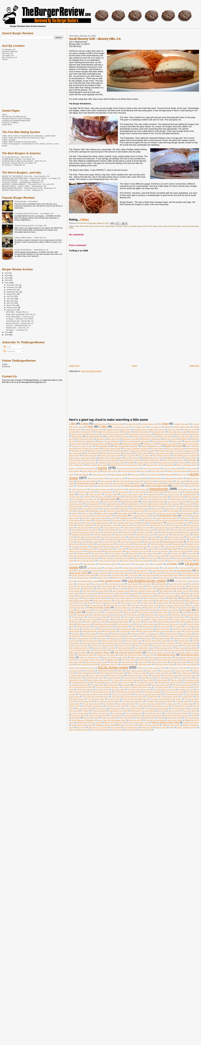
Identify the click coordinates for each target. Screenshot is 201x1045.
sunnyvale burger (147, 677)
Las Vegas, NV (8, 55)
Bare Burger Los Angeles (131, 439)
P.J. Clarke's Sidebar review (181, 619)
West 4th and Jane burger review (137, 722)
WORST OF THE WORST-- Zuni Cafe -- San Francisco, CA (25, 176)
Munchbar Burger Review (181, 603)
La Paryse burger (169, 568)
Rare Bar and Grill (115, 638)
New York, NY (7, 53)
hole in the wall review (152, 542)
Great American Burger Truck (188, 527)
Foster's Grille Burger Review (166, 518)
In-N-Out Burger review (86, 549)
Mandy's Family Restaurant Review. (140, 588)
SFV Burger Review (129, 659)
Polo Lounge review (163, 631)
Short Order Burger (128, 662)
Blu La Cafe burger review (160, 453)
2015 (7, 273)
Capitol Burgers (148, 481)
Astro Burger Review (141, 432)
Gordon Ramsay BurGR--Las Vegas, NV (30, 225)
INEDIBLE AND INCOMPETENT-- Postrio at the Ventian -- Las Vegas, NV (31, 178)
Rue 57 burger (97, 648)
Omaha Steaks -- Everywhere (26, 201)
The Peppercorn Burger (85, 701)
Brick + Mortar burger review (97, 465)
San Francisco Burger (100, 652)
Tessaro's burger (162, 680)
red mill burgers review (181, 638)
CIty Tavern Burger (122, 492)
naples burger (135, 605)
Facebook (6, 366)
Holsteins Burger (88, 544)
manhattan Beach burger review (169, 588)
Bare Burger (101, 439)
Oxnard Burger (105, 619)
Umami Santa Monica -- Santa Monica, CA (31, 250)
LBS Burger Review (171, 573)
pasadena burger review (118, 622)
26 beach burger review (149, 424)
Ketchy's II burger (158, 561)
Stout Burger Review (170, 675)
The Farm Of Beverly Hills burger (107, 687)
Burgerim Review (155, 478)
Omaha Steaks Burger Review (174, 617)
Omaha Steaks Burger (152, 617)
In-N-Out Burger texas (105, 549)
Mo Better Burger (147, 600)
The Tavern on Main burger (115, 706)
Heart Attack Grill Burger (92, 539)
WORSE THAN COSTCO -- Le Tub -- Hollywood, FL (22, 190)
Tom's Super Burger (190, 711)
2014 (7, 275)
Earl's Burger (187, 504)
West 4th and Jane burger (113, 722)
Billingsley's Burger (78, 451)
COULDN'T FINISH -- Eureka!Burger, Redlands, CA (22, 182)
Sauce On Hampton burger (89, 657)
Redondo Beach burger (90, 641)
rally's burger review (172, 636)
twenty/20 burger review (153, 715)
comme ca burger (95, 494)
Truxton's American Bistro (98, 715)
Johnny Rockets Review (102, 556)
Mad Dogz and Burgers (176, 586)
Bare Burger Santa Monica (151, 439)
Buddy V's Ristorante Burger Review (82, 468)
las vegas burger (184, 570)
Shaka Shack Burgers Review (168, 659)
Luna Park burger (160, 584)
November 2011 (13, 287)
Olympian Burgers (78, 617)
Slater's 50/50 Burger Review (86, 664)
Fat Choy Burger (173, 511)
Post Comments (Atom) (91, 371)
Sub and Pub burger (113, 677)
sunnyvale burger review (165, 677)
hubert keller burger (113, 546)
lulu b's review (146, 584)
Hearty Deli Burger (158, 539)
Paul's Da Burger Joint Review (147, 624)
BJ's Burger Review (117, 451)
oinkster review (163, 615)
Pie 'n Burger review (192, 626)
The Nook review (113, 699)
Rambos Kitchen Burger (190, 636)
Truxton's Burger (115, 715)
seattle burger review (137, 657)
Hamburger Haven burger (124, 534)
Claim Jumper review (174, 492)
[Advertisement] (104, 340)
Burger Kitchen (83, 474)
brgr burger (181, 462)
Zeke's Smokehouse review (78, 730)
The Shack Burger (182, 701)
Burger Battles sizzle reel (91, 471)
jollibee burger (119, 556)
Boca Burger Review (132, 458)
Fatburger (74, 513)
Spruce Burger (89, 670)
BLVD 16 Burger (129, 455)
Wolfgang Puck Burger (127, 725)
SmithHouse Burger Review (164, 664)
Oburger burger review (145, 612)
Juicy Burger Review (158, 556)
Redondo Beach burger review (112, 641)
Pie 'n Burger (177, 626)
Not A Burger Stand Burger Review (143, 610)
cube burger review (177, 497)
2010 (7, 332)
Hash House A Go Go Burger (87, 537)
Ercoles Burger (123, 508)
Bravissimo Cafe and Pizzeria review (111, 462)
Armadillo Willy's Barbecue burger (81, 432)
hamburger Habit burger (169, 532)
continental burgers (153, 494)
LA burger (172, 563)
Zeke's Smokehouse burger (187, 727)
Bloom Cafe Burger (92, 453)
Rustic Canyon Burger (164, 648)
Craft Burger (87, 497)
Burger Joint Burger (158, 471)
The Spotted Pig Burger (126, 704)
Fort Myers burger (126, 518)
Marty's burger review (89, 593)
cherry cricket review (105, 492)
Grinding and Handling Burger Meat (16, 120)
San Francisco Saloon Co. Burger (159, 652)
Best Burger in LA (149, 444)
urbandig (161, 718)
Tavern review (148, 680)
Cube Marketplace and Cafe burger (84, 499)
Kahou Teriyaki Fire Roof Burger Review (116, 558)
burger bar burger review (172, 468)
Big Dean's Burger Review (111, 448)
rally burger (130, 636)
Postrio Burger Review (119, 634)
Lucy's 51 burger (99, 584)
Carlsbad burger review (85, 483)
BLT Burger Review (141, 453)
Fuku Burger (86, 520)
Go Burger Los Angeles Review (178, 523)
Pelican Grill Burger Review (102, 626)
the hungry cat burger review (173, 692)
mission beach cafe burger (102, 600)
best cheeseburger (103, 446)
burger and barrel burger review (128, 468)
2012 (7, 280)
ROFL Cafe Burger (168, 643)
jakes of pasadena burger (113, 551)
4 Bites (84, 219)
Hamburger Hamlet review (102, 534)
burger (102, 468)
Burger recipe (182, 474)
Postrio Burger (104, 634)
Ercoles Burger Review (140, 508)
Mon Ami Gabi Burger (85, 603)
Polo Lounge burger (146, 631)
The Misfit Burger (187, 696)
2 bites (84, 423)
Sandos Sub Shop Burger (106, 655)
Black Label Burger (75, 453)
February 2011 (12, 307)
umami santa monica (108, 718)
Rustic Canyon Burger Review (186, 648)
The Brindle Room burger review (169, 682)
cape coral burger (106, 481)
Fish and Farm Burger (144, 513)
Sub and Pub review (131, 677)
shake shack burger (189, 659)
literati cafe (133, 578)
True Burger (195, 713)
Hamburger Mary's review (181, 534)
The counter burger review (160, 685)
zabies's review (161, 727)
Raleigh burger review (115, 636)
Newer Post (74, 366)
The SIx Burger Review (91, 704)
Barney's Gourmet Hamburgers (109, 441)
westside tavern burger (191, 722)
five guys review (121, 515)
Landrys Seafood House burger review (115, 570)
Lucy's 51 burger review (115, 584)
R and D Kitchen (186, 634)
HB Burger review (150, 537)
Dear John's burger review (90, 501)
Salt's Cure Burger (101, 650)
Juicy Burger (144, 556)
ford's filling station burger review (94, 518)
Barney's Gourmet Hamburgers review (136, 441)
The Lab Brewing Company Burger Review (94, 694)
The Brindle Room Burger (146, 682)
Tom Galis (161, 711)
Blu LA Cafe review (179, 453)
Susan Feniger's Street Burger (98, 680)
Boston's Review (75, 460)
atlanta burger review (78, 434)
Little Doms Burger (146, 578)
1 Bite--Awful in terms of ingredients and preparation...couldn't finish (29, 136)
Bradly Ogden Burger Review (173, 460)
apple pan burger (174, 429)
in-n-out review (121, 549)
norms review (99, 610)
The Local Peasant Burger (173, 694)
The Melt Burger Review (169, 696)
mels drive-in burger (84, 596)
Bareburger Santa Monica (86, 441)
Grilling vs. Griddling (10, 122)
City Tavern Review (139, 492)
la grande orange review (150, 568)
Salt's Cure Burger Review (120, 650)
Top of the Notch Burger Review (176, 713)
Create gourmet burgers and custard (155, 497)
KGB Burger (188, 561)
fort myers (112, 518)
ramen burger (102, 638)
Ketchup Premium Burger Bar (108, 561)
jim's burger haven (97, 553)
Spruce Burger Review (105, 670)
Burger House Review (128, 471)
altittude (167, 427)
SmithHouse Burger (145, 664)
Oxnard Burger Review (121, 619)
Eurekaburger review (96, 511)
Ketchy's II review (174, 561)
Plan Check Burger (163, 629)
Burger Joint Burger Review (178, 471)
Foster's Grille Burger (145, 518)
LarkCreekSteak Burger (140, 570)
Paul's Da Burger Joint (125, 624)
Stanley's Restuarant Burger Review (112, 673)
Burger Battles (74, 471)
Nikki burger (165, 607)
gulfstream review (143, 532)
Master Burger (133, 593)
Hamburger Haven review (145, 534)
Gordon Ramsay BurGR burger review (136, 527)
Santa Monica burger (166, 655)
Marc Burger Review (102, 591)
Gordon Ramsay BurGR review (164, 527)
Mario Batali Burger (166, 591)
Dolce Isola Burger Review (111, 504)
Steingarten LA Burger (116, 675)
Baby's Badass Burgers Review (188, 434)
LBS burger (157, 573)
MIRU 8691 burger (188, 598)
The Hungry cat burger (152, 692)
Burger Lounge (136, 474)
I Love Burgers (155, 546)
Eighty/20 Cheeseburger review (161, 506)
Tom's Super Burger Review (79, 713)
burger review (99, 226)
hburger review (191, 537)
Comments (9, 351)
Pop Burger (75, 634)
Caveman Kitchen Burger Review (109, 486)
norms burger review (84, 610)
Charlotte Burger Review (137, 489)
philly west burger (148, 626)
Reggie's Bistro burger (134, 641)
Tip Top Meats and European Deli (156, 708)
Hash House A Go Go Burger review (112, 537)
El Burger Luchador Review (185, 506)
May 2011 (11, 301)
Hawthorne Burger (134, 537)
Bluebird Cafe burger (89, 455)
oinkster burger (149, 615)
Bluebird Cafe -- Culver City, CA (17, 328)
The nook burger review (95, 699)
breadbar (131, 462)
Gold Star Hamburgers (85, 525)
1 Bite (72, 423)
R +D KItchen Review (169, 634)
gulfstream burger (128, 532)
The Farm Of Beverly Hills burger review (136, 687)
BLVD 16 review (143, 455)
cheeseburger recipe (185, 489)
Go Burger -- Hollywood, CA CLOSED (19, 319)
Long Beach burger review (87, 581)
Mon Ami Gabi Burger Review (107, 603)
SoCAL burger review (154, 226)
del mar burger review (110, 501)
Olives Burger (176, 615)
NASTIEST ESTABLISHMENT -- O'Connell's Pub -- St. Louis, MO (28, 184)
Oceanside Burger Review (101, 615)
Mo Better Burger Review (165, 600)
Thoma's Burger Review (133, 708)
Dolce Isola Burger (92, 504)
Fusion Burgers (116, 520)
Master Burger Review (149, 593)
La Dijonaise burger (95, 568)
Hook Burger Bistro (141, 544)
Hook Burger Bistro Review (160, 544)
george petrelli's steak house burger (97, 523)
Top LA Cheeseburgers (134, 713)
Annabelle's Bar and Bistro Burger (118, 429)
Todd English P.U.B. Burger (118, 711)
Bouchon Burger (90, 460)
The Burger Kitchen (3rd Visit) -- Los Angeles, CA (33, 213)
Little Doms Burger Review (165, 578)
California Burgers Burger (174, 478)
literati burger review (119, 578)
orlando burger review (89, 619)
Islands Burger (173, 549)
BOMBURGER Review (174, 458)
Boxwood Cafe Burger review (129, 460)
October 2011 (12, 289)
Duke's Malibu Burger (132, 504)
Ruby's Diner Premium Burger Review (165, 645)
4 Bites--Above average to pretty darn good (19, 142)
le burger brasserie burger (190, 573)
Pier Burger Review (89, 629)
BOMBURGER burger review (152, 458)
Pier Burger (75, 629)
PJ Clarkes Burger (125, 629)
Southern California (9, 51)
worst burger (81, 727)
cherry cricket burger (87, 492)
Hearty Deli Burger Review (176, 539)
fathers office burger (125, 513)
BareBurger (184, 439)
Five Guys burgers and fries (102, 515)
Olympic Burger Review (132, 617)
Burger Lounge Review (152, 474)
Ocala (185, 612)
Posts (7, 347)
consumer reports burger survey (131, 494)
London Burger (182, 578)
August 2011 (12, 294)
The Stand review (186, 704)
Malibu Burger (88, 588)
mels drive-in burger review (103, 596)
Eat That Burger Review (139, 506)
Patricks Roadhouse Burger (166, 622)
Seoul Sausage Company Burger (160, 657)
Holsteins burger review (105, 544)
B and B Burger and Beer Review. (140, 434)
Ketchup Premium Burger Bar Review (135, 561)
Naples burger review (151, 605)
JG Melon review (82, 553)
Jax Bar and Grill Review (180, 551)
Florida (154, 515)
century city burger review (156, 486)
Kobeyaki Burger (89, 564)
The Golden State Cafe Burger (164, 689)
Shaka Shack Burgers (147, 659)
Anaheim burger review (181, 427)
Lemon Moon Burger (148, 575)
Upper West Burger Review (145, 718)
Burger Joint (143, 471)
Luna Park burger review (178, 584)
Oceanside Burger (82, 615)
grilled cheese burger (146, 530)
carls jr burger (181, 481)
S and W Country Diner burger (80, 650)
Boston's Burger (190, 458)
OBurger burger (128, 612)
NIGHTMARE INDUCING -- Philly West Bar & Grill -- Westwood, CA (29, 188)
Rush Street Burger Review (144, 648)
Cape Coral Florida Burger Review (128, 481)
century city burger (132, 486)
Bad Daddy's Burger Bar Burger (117, 436)
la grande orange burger (130, 568)
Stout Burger (155, 675)
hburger (162, 537)
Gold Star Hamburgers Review (107, 525)
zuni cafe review (131, 730)
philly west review (163, 626)
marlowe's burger (183, 591)
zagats (171, 727)
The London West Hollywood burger (95, 696)
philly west (135, 626)
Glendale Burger (156, 523)
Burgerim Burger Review (137, 478)
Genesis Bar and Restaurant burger (171, 520)
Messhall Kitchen (184, 596)
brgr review (193, 462)
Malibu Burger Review (104, 588)
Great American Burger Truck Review (84, 530)
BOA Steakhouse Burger (161, 455)
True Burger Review (78, 715)
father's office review (105, 513)
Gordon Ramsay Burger (111, 527)
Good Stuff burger (139, 525)
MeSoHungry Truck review (165, 596)
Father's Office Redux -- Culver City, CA (30, 238)
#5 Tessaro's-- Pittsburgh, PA (13, 165)
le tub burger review (118, 575)
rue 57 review (110, 648)
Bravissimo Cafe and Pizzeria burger (82, 462)
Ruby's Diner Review (189, 645)
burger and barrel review (151, 468)
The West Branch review (181, 706)
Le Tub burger (103, 575)
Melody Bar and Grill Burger (171, 593)
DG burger (145, 501)
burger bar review (190, 468)
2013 (7, 278)
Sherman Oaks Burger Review (96, 662)
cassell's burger (138, 483)
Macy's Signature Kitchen (156, 586)
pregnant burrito (135, 634)
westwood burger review (105, 725)
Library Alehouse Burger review (82, 578)
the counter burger (140, 685)
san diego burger (158, 650)
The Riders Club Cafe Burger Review (159, 701)
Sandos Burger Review (85, 655)
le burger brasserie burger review (83, 575)
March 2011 (11, 305)
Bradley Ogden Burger (151, 460)
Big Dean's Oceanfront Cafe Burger (136, 448)
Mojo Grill (180, 600)
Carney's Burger (104, 483)
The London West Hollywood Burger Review (127, 696)
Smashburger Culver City (109, 664)
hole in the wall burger (110, 542)
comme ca (82, 494)
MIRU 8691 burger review (79, 600)
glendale (144, 523)
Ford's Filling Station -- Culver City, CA (20, 316)
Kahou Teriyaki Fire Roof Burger (87, 558)
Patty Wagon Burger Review (104, 624)
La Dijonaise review (112, 568)
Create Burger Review (131, 497)
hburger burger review (175, 537)
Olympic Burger (115, 617)
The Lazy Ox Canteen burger (122, 694)
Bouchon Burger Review (107, 460)
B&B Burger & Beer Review (164, 434)
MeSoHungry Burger (123, 596)
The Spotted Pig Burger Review (149, 704)
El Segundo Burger (108, 508)
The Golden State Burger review (138, 689)
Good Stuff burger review (157, 525)
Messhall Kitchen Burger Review (94, 598)
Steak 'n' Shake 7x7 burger (136, 673)
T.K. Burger (116, 680)
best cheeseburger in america (126, 446)
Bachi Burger (76, 436)
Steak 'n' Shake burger (184, 673)
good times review (82, 527)
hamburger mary (163, 534)
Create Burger (116, 497)
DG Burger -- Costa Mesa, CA (17, 330)
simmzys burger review (159, 662)
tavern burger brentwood (131, 680)
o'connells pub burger (112, 612)
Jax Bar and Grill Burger (160, 551)
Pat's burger (136, 622)
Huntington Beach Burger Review (135, 546)
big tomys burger (193, 448)
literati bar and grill (102, 578)
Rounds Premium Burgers (78, 645)
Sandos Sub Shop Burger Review (130, 655)
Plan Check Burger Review (182, 629)
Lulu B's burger (132, 584)
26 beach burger (132, 424)
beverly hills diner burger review (87, 448)
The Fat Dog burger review (181, 687)
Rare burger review (132, 638)
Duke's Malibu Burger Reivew (153, 504)
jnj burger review (176, 553)
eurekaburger (81, 511)
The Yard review (101, 708)
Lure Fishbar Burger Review (87, 586)
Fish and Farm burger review (165, 513)
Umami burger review (90, 718)
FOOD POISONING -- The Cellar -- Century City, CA (22, 180)
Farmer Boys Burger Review (134, 511)
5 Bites (103, 426)
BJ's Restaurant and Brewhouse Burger (141, 451)
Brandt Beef (191, 460)
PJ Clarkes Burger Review (144, 629)
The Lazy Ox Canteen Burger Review (148, 694)
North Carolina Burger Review (117, 610)
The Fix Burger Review (85, 689)
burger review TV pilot (117, 478)
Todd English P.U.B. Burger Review (143, 711)
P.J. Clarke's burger (139, 619)
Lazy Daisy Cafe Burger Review (122, 573)
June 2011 (11, 298)
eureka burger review (172, 508)
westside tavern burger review (82, 725)
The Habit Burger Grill (185, 689)
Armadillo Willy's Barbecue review (108, 432)
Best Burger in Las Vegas (168, 444)
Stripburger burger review (94, 677)
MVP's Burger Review (95, 605)
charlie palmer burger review (100, 489)
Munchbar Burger (162, 603)
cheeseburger (109, 226)
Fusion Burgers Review (133, 520)
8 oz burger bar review (121, 427)
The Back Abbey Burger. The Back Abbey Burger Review (114, 682)
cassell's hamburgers (173, 483)
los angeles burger (111, 581)
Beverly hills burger (87, 226)
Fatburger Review (87, 513)
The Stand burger (170, 704)
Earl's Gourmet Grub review (97, 506)
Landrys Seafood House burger (87, 570)
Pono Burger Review (191, 631)
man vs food (120, 588)
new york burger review (99, 607)
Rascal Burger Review (162, 638)
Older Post (194, 366)
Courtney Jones (74, 497)
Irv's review (161, 549)
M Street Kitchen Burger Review (132, 586)
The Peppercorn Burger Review (108, 701)
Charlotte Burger (119, 489)
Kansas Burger (166, 558)
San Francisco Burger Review (128, 652)
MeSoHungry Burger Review (143, 596)
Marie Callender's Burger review (144, 591)
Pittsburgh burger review (107, 629)
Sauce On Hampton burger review (114, 657)
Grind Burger (161, 530)
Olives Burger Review (191, 615)
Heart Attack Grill (75, 539)
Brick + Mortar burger (76, 465)
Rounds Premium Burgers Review (102, 645)
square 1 (119, 670)
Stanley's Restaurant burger (86, 673)
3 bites (164, 423)
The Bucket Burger (190, 682)
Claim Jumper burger (156, 492)
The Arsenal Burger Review (81, 682)
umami (194, 715)
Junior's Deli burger (176, 556)
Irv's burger (150, 549)
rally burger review (143, 636)
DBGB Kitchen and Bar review (181, 499)
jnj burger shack (191, 553)
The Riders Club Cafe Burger (132, 701)
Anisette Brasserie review (93, 429)
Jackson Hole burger (76, 551)
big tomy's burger (158, 448)
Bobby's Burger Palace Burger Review (82, 458)
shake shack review (76, 662)
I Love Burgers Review (172, 546)
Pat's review (148, 622)
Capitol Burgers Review (165, 481)
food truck (184, 515)
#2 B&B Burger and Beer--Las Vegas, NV (18, 159)
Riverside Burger (183, 641)
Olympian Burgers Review (97, 617)
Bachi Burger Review (93, 436)
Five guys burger (186, 513)
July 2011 (10, 296)
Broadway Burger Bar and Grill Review (159, 465)
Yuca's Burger (115, 727)
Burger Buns (7, 124)
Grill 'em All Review (108, 530)
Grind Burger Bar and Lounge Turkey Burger (85, 532)
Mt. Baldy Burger (147, 603)
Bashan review (176, 441)
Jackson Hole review (94, 551)
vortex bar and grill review (154, 720)
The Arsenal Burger (192, 680)
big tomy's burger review (175, 448)
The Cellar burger (97, 685)
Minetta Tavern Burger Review (154, 598)
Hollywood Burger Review (173, 542)
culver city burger (107, 499)
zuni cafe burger (116, 730)
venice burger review (191, 718)
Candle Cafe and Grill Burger (87, 481)
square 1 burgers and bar (134, 670)
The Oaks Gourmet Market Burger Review (166, 699)
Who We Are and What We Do (14, 116)
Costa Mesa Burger (190, 494)
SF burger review (111, 659)
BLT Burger (128, 453)
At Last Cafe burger (159, 432)
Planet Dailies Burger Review (92, 631)
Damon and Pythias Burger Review (155, 499)
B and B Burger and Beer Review (113, 434)
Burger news (169, 474)
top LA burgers (117, 713)
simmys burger (143, 662)
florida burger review (169, 515)
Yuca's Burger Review (131, 727)
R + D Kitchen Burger (151, 634)
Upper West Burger (126, 718)
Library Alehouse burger (190, 575)
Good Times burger (176, 525)
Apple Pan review (190, 429)
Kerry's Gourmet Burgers (86, 561)
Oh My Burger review (133, 615)
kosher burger (126, 564)
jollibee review (132, 556)
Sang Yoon (150, 655)
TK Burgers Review (99, 711)
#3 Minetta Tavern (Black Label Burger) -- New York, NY (24, 161)
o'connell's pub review (94, 612)
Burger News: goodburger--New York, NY (21, 314)
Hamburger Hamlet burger (80, 534)
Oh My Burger (118, 615)
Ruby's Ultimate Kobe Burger (79, 648)
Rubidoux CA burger (124, 645)
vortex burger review (174, 720)
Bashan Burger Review (160, 441)
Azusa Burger (94, 434)
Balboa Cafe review (182, 436)
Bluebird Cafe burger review (110, 455)
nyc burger (186, 610)
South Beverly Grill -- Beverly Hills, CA (19, 321)
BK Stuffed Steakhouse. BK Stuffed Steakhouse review (177, 451)
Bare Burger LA (113, 439)
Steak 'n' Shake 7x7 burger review (161, 673)
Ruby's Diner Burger (142, 645)
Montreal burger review (129, 603)
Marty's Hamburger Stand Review (113, 593)
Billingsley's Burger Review (97, 451)
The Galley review (118, 689)
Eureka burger (156, 508)
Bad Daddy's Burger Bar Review (143, 436)
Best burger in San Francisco (81, 446)
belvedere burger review (77, 444)
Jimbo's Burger (133, 553)
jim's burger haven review (116, 553)
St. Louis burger (166, 670)
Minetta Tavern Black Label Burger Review (124, 598)
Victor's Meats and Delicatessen (83, 720)
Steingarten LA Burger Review (137, 675)
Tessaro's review (176, 680)
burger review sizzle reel (96, 478)
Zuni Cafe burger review (99, 730)
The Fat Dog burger (161, 687)
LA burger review (121, 226)
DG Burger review (158, 501)
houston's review (193, 544)
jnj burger (164, 553)
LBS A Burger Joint (143, 573)
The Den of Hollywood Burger (183, 685)
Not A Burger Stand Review (169, 610)
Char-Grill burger (178, 486)
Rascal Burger (147, 638)
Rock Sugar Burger (131, 643)
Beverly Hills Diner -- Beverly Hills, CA (19, 323)
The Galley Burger (102, 689)
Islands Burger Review (189, 549)
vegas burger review (174, 718)
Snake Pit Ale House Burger (187, 664)
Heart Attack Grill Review (139, 539)
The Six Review (108, 704)
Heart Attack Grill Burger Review (115, 539)
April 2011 (11, 303)
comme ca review (111, 494)
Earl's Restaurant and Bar (119, 506)
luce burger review (83, 584)
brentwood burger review (165, 462)
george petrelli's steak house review (125, 523)
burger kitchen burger (99, 474)
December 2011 (13, 285)
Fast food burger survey (155, 511)
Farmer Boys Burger (114, 511)
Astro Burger (126, 432)
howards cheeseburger (80, 546)
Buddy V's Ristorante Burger (186, 465)
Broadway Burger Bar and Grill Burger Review (126, 465)
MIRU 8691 (172, 598)
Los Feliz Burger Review (183, 581)
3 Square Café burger (181, 424)
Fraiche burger (185, 518)
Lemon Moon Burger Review (169, 575)
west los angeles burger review (165, 722)
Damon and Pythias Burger (129, 499)
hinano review (94, 542)
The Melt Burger (152, 696)
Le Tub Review (133, 575)
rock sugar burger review (150, 643)
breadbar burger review (145, 462)
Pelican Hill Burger (122, 626)
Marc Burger (87, 591)
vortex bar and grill (135, 720)
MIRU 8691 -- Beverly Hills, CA (17, 312)
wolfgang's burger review (171, 725)
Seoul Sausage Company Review (89, 659)
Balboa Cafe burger (165, 436)
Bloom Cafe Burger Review (111, 453)
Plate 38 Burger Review (127, 631)
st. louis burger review (182, 670)
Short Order (114, 662)
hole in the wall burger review (130, 542)
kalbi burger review (151, 558)
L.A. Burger (158, 564)
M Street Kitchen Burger (109, 586)
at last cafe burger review (177, 432)
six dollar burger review (178, 662)
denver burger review (129, 501)
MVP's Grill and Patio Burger (116, 605)
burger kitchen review (118, 474)
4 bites (76, 226)
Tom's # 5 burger (174, 711)
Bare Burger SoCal (170, 439)
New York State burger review (125, 607)
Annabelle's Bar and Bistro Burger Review (149, 429)
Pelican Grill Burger (83, 626)
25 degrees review (116, 424)
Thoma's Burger (115, 708)
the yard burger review (85, 708)
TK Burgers (85, 711)
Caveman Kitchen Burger (85, 486)
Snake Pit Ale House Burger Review (82, 668)
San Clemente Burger (140, 650)
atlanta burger (194, 432)
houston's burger (178, 544)
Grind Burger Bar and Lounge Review (182, 530)
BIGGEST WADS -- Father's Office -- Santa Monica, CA (24, 186)
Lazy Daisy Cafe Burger (100, 573)
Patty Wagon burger (84, 624)
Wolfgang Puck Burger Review (148, 725)
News (140, 607)
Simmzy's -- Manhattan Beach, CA (18, 325)
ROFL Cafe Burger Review (187, 643)
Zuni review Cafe (145, 730)
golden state (125, 525)
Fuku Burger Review (101, 520)
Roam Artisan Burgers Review (111, 643)
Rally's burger (157, 636)
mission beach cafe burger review (127, 600)
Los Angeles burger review (137, 226)
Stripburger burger (75, 677)
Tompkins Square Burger (100, 713)
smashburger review (128, 664)
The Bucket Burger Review (78, 685)
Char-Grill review (193, 486)
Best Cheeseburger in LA (98, 444)
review (172, 641)
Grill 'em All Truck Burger (127, 530)
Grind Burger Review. (111, 532)
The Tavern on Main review (138, 706)
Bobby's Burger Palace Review (110, 458)
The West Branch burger (160, 706)
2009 (7, 335)
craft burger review (101, 497)
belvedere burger (191, 441)
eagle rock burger (173, 504)
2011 (7, 283)
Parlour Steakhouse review (95, 622)
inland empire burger (136, 549)
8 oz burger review (139, 427)
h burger (155, 532)
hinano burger (81, 542)
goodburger (96, 527)
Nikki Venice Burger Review (182, 607)
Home (134, 366)
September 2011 (13, 292)
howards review (96, 546)
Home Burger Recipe (123, 544)
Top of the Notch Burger (153, 713)
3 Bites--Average (8, 140)
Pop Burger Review (89, 634)
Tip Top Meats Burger (179, 708)
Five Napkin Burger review (140, 515)
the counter (125, 685)
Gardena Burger (150, 520)
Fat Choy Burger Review (190, 511)
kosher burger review (142, 564)
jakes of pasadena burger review (136, 551)
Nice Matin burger (151, 607)
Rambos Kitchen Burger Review (82, 638)
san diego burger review (175, 650)
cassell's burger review (155, 483)
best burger (114, 444)
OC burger (175, 612)
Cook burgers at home (171, 494)
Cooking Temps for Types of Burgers (16, 118)
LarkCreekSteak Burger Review (163, 570)
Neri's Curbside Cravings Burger (173, 605)
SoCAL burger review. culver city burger (151, 668)
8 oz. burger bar (155, 427)
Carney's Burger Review (121, 483)
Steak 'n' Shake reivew (97, 675)
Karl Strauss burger (181, 558)
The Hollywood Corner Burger (100, 692)
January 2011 (12, 310)
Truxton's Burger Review (132, 715)
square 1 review (151, 670)
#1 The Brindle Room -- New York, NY (17, 157)
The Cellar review (112, 685)
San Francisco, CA (9, 57)
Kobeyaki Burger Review (108, 564)
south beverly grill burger (172, 226)
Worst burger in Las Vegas (97, 727)
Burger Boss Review (110, 471)
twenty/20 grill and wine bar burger (176, 715)
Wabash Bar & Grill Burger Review (89, 722)
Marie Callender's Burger (121, 591)
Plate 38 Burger (110, 631)
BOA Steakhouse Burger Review (185, 455)
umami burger (74, 718)
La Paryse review (184, 568)
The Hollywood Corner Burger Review (127, 692)
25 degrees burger (100, 424)
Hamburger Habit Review (190, 532)
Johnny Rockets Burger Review (80, 556)
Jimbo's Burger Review (150, 553)
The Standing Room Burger (93, 706)
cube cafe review (193, 497)
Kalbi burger (137, 558)
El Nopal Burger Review (90, 508)
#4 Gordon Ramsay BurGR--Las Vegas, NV (19, 163)
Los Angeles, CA (8, 49)
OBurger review (162, 612)
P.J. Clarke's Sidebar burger (159, 619)
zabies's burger (147, 727)
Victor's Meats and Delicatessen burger (112, 720)
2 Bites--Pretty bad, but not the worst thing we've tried (23, 138)
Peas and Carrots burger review (172, 624)
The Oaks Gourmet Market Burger (135, 699)
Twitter (4, 364)
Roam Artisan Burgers (90, 643)
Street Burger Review (189, 675)
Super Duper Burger (184, 677)
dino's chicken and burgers (176, 501)
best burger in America (131, 444)
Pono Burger (177, 631)
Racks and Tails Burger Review (94, 636)
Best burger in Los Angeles (189, 444)
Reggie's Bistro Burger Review (156, 641)
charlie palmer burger (79, 489)
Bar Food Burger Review (85, 439)
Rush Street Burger (125, 648)
